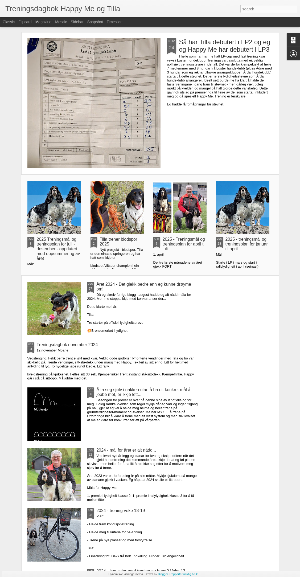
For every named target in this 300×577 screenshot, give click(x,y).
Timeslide (114, 22)
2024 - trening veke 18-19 (120, 510)
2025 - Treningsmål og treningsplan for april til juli (184, 244)
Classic (9, 22)
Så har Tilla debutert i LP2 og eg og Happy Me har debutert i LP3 (224, 45)
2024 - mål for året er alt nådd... (126, 450)
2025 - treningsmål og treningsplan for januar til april (246, 244)
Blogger (163, 574)
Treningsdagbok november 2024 (67, 344)
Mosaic (61, 22)
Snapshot (95, 22)
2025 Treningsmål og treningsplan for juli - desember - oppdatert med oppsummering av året (58, 249)
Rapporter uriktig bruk (184, 574)
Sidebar (77, 22)
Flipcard (25, 22)
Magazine (43, 22)
